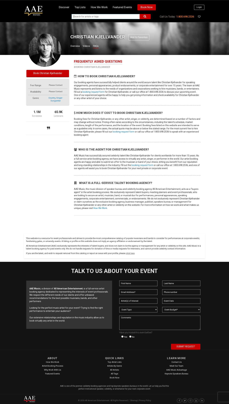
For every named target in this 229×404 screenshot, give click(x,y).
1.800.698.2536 (185, 16)
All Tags (114, 373)
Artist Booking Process (52, 366)
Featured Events (122, 7)
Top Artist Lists (114, 362)
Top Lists (80, 7)
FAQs (101, 46)
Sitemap (133, 400)
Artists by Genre (114, 366)
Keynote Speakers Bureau (176, 373)
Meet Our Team (176, 366)
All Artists (114, 370)
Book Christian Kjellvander (47, 73)
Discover (64, 7)
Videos (90, 46)
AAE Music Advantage (176, 370)
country (52, 98)
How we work (99, 7)
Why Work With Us (52, 370)
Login (199, 7)
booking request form (93, 92)
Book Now (147, 7)
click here (130, 253)
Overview (76, 46)
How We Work (100, 208)
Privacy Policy (145, 400)
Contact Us (176, 362)
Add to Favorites (139, 37)
